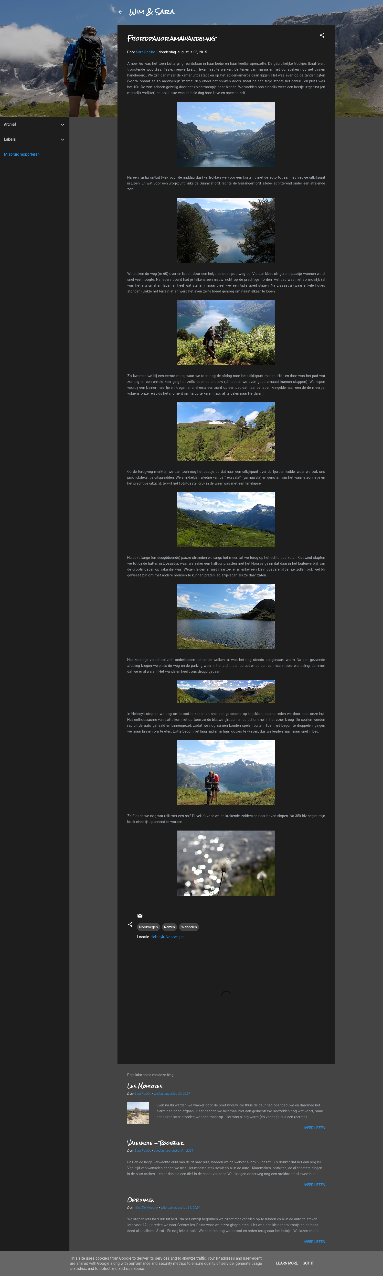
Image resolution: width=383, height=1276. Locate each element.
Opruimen (141, 1200)
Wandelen (189, 927)
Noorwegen (148, 927)
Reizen (169, 927)
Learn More (287, 1263)
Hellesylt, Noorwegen (167, 937)
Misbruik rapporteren (22, 154)
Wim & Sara (151, 12)
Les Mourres (144, 1086)
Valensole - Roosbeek (155, 1143)
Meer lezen (314, 1128)
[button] (322, 36)
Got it (308, 1263)
